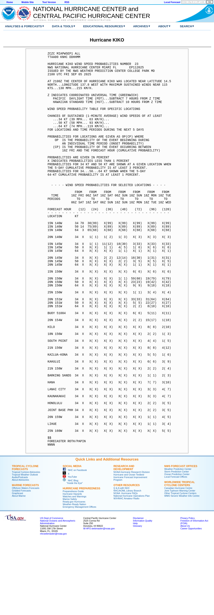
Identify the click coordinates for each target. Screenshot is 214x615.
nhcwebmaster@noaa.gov (53, 608)
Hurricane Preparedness (81, 563)
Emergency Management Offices (79, 581)
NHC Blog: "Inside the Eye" (73, 556)
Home (9, 2)
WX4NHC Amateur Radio (126, 573)
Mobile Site (28, 2)
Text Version (49, 2)
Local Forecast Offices (175, 551)
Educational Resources (103, 26)
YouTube (70, 551)
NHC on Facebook (75, 544)
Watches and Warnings (74, 571)
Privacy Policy (187, 592)
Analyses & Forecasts (23, 26)
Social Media (72, 540)
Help (135, 598)
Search (186, 26)
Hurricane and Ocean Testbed (128, 549)
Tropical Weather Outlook (25, 549)
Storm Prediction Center (176, 546)
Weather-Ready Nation (74, 579)
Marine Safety (70, 573)
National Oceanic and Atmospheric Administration (72, 20)
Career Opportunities (191, 603)
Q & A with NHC (121, 562)
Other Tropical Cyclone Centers (180, 568)
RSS (66, 2)
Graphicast (17, 568)
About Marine (19, 570)
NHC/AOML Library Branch (127, 565)
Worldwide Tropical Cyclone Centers (179, 558)
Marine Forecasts (25, 559)
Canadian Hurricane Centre (178, 562)
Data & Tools (62, 26)
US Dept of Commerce (51, 592)
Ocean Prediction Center (177, 549)
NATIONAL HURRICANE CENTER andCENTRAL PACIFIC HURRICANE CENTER (91, 10)
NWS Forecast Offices (180, 540)
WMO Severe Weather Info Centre (182, 570)
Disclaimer (138, 592)
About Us (185, 600)
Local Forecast (172, 2)
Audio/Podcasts (20, 552)
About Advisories (20, 554)
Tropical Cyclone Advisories (26, 546)
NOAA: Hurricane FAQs (125, 568)
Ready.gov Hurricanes (74, 576)
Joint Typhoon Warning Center (179, 565)
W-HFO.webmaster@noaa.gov (99, 603)
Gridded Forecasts (21, 565)
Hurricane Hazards (72, 568)
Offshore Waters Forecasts (25, 562)
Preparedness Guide (73, 566)
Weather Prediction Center (177, 543)
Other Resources (126, 559)
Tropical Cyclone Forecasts (25, 542)
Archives (140, 26)
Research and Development (123, 542)
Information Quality (142, 595)
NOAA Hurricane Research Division (131, 546)
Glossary (137, 600)
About (163, 26)
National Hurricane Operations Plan (131, 570)
